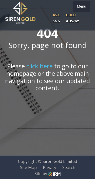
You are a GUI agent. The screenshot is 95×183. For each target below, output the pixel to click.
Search (68, 167)
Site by (47, 173)
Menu (81, 6)
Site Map (28, 167)
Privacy (49, 167)
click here (39, 66)
